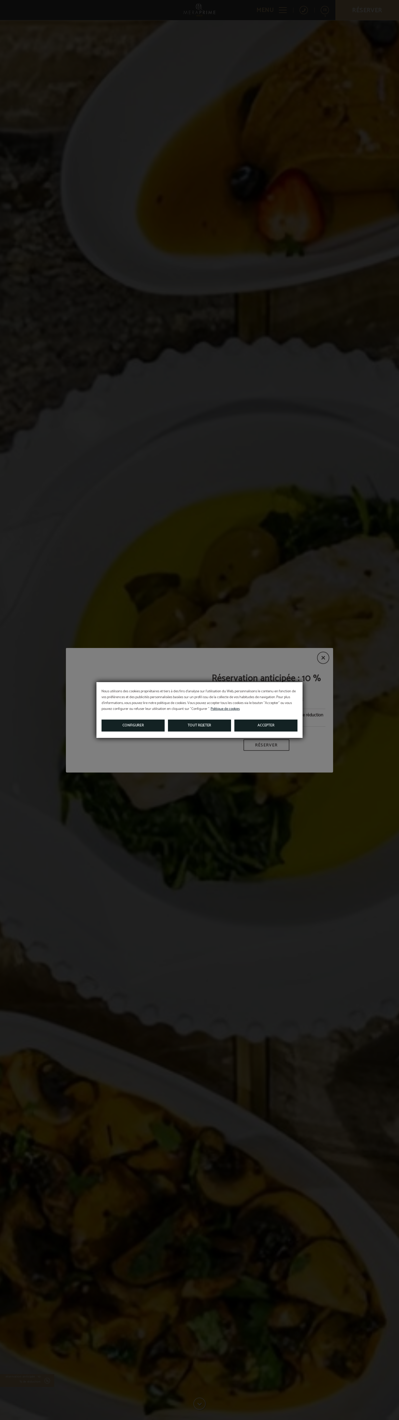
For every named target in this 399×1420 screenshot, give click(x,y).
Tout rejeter (199, 725)
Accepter (266, 725)
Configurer (133, 725)
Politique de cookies (225, 709)
